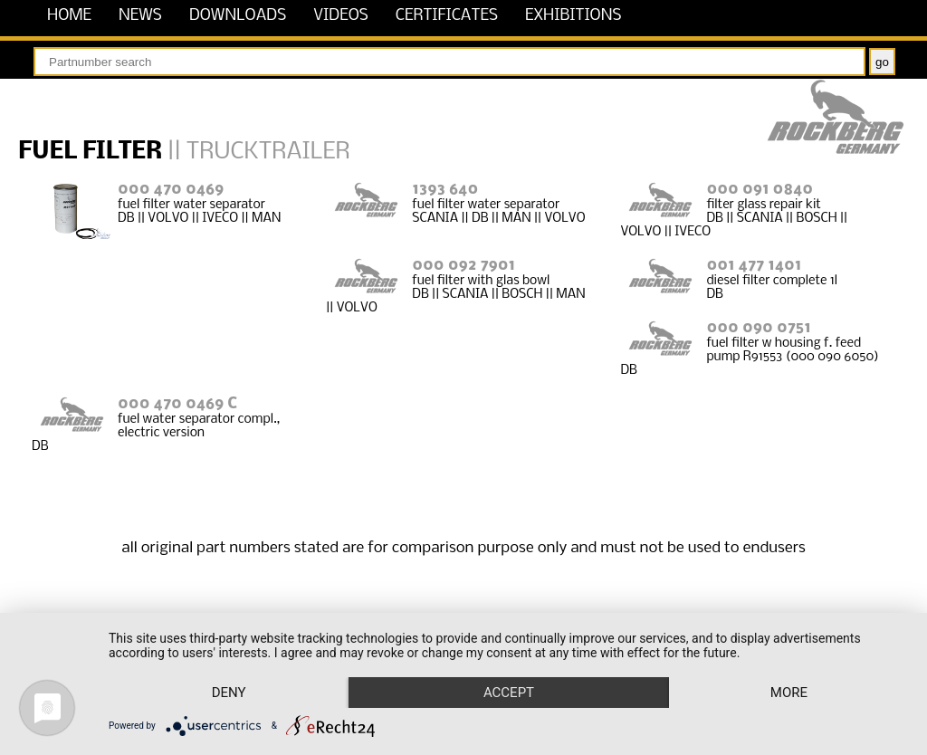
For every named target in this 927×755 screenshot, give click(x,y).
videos (340, 15)
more (789, 692)
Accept (508, 692)
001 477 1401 (753, 265)
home (69, 15)
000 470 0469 (171, 189)
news (140, 15)
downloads (237, 15)
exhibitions (573, 15)
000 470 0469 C (177, 404)
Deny (229, 692)
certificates (447, 15)
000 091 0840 (759, 189)
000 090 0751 (758, 328)
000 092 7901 (463, 265)
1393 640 (445, 189)
